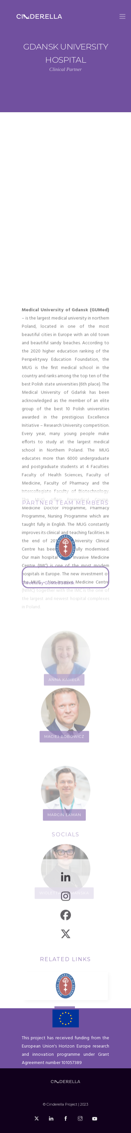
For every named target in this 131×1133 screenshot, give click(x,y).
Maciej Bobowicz (64, 808)
